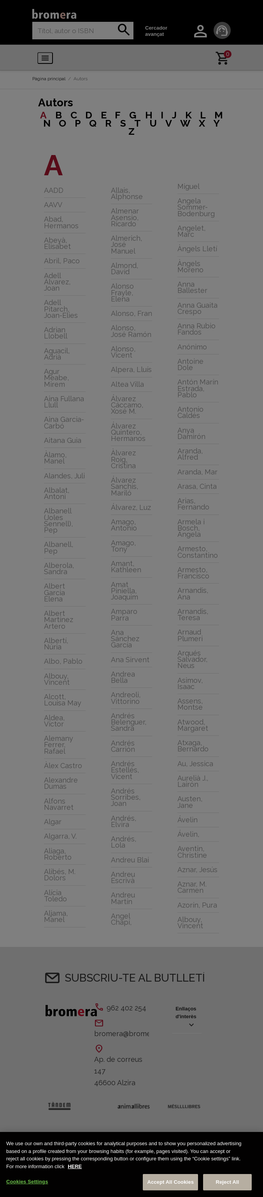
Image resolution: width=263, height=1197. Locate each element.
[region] (131, 1164)
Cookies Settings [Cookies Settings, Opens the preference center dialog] (27, 1182)
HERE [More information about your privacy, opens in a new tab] (75, 1166)
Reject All (227, 1182)
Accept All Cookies (170, 1182)
